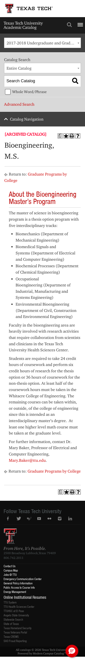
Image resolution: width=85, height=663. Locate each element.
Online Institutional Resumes (25, 597)
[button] (72, 651)
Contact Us (9, 566)
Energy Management (15, 592)
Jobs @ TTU (10, 574)
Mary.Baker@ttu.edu (27, 460)
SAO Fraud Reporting (15, 641)
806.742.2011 (14, 558)
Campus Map (11, 570)
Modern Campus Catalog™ (49, 653)
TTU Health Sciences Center (19, 606)
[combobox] (42, 43)
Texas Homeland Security (17, 628)
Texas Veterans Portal (15, 632)
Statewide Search (13, 619)
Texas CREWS (11, 636)
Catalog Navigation (26, 119)
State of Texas (11, 624)
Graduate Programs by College (54, 471)
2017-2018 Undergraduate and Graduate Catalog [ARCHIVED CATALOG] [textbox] (44, 43)
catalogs (25, 650)
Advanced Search (19, 104)
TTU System (10, 602)
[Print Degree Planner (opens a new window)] (60, 135)
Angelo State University (16, 615)
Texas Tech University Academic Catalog (23, 25)
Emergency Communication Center (23, 579)
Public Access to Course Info (19, 587)
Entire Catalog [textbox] (19, 68)
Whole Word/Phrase (29, 91)
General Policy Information (18, 583)
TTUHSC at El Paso (14, 611)
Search (69, 25)
